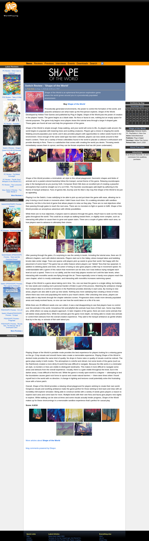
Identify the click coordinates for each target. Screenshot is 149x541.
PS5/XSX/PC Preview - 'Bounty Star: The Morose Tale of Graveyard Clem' (11, 325)
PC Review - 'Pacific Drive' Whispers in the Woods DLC (11, 180)
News (28, 536)
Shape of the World (137, 129)
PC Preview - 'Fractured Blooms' (12, 230)
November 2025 (137, 106)
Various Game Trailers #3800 (56, 536)
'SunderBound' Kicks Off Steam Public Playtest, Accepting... (64, 540)
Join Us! (101, 538)
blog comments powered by (41, 448)
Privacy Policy (103, 540)
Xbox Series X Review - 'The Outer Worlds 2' (12, 191)
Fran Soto (31, 89)
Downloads (82, 63)
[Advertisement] (74, 40)
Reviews (38, 63)
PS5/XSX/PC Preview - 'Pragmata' (12, 319)
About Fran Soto (137, 147)
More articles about (43, 440)
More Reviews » (17, 195)
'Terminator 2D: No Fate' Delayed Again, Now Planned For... (64, 538)
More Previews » (17, 331)
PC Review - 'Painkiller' (12, 124)
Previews (49, 63)
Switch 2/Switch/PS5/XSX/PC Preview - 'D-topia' (12, 314)
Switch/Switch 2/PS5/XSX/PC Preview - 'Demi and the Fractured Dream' (12, 257)
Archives (28, 538)
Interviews (61, 63)
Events (71, 63)
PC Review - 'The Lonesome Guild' (12, 186)
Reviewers (29, 540)
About (100, 536)
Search (93, 63)
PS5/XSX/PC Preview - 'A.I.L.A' (11, 310)
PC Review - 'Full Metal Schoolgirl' (12, 175)
